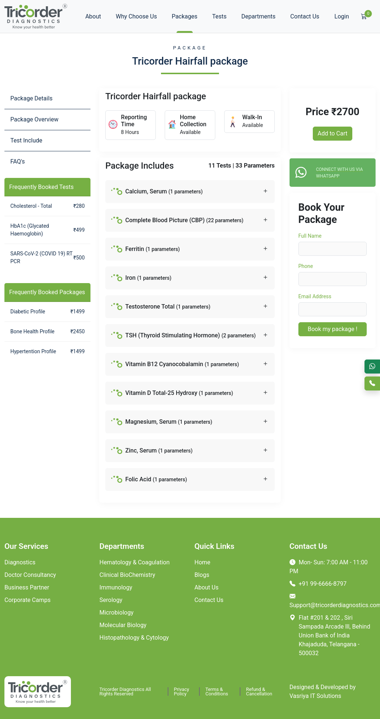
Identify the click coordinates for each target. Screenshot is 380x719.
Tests (219, 16)
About (93, 16)
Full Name (310, 236)
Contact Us (304, 16)
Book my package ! (332, 329)
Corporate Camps (27, 599)
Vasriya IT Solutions (315, 695)
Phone (305, 266)
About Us (207, 587)
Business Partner (26, 587)
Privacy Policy (181, 691)
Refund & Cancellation (259, 691)
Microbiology (116, 612)
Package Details (31, 98)
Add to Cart (333, 133)
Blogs (202, 574)
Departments (259, 16)
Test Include (26, 140)
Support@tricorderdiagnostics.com (333, 601)
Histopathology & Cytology (134, 637)
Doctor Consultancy (30, 574)
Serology (110, 599)
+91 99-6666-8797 (318, 583)
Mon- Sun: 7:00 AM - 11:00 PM (329, 567)
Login (342, 16)
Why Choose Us (136, 16)
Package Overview (34, 119)
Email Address (315, 296)
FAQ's (17, 161)
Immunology (115, 587)
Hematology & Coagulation (134, 562)
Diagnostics (19, 562)
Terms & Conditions (216, 691)
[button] (190, 191)
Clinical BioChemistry (127, 574)
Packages (185, 16)
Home (202, 562)
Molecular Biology (122, 625)
